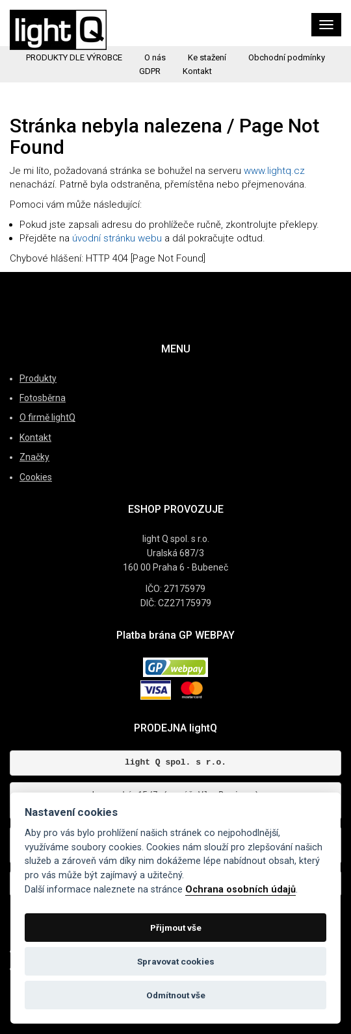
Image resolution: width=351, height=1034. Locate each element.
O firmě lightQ (47, 417)
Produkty (38, 378)
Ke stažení (207, 57)
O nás (155, 57)
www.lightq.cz (274, 171)
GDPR (150, 71)
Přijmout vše (176, 927)
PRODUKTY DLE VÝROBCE (74, 57)
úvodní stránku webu (117, 238)
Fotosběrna (43, 398)
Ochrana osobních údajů (240, 889)
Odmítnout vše (175, 995)
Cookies (36, 477)
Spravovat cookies (175, 961)
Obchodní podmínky (286, 57)
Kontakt (197, 71)
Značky (34, 457)
